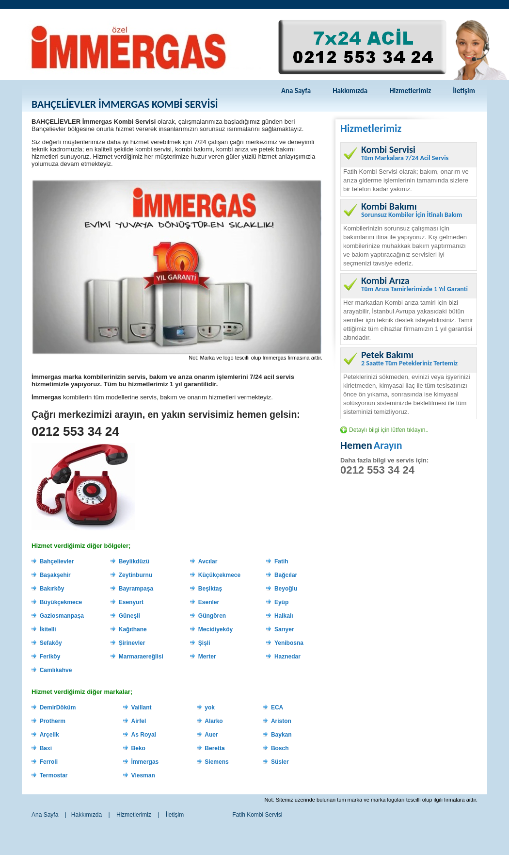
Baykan (281, 734)
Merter (207, 656)
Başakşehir (55, 575)
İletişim (464, 90)
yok (210, 707)
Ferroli (49, 761)
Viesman (143, 775)
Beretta (214, 748)
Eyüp (281, 602)
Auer (211, 734)
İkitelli (48, 629)
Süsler (280, 761)
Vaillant (141, 707)
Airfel (138, 721)
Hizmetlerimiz (410, 90)
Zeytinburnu (135, 575)
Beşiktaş (210, 588)
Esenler (208, 602)
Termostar (54, 775)
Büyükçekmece (61, 602)
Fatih (281, 561)
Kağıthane (133, 629)
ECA (277, 707)
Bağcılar (285, 575)
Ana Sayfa (296, 90)
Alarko (214, 721)
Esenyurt (131, 602)
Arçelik (49, 734)
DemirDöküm (58, 707)
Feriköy (50, 656)
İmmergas (145, 761)
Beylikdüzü (134, 561)
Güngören (212, 615)
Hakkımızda (350, 90)
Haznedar (287, 656)
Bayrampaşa (136, 588)
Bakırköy (52, 588)
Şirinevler (132, 643)
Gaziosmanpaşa (62, 615)
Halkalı (283, 615)
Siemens (216, 761)
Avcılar (208, 561)
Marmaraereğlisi (141, 656)
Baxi (46, 748)
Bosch (280, 748)
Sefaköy (51, 643)
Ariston (281, 721)
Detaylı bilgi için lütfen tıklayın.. (389, 430)
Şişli (204, 643)
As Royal (143, 734)
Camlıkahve (56, 670)
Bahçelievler (57, 561)
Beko (138, 748)
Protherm (52, 721)
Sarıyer (284, 629)
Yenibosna (288, 643)
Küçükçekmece (219, 575)
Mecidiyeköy (215, 629)
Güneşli (129, 615)
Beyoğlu (285, 588)
